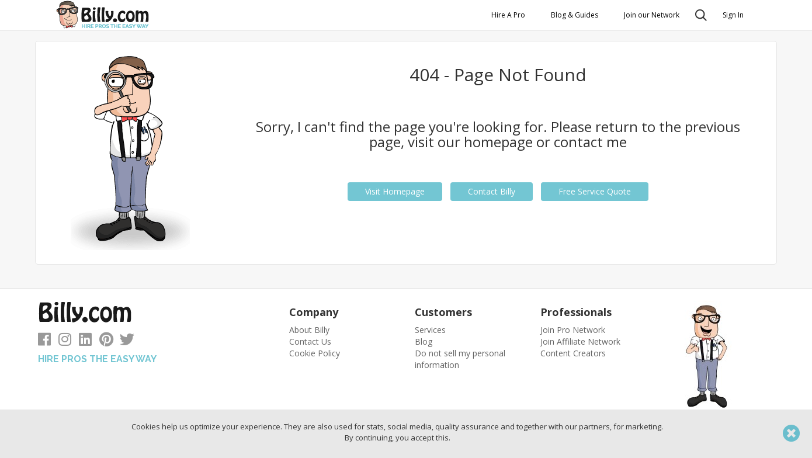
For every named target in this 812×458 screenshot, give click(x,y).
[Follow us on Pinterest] (106, 341)
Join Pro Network (572, 329)
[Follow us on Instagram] (64, 341)
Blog (423, 341)
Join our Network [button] (651, 15)
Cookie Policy (314, 353)
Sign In (733, 15)
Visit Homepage (395, 191)
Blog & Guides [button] (574, 15)
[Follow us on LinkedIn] (85, 341)
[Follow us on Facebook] (44, 341)
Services (430, 329)
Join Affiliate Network (580, 341)
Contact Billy (491, 191)
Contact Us (310, 341)
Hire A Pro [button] (508, 15)
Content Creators (573, 353)
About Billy (309, 329)
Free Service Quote (594, 191)
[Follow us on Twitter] (127, 341)
